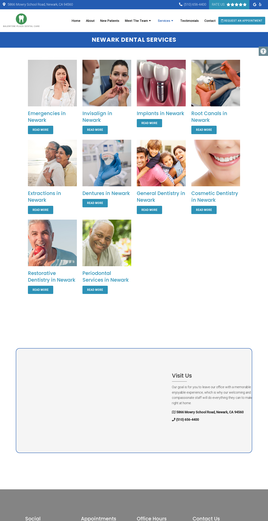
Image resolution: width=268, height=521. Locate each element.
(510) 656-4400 (195, 4)
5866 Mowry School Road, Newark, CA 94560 (40, 4)
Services (164, 21)
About (90, 21)
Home (76, 21)
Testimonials (189, 21)
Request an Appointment (241, 20)
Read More (41, 130)
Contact (210, 21)
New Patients (109, 21)
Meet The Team (136, 21)
